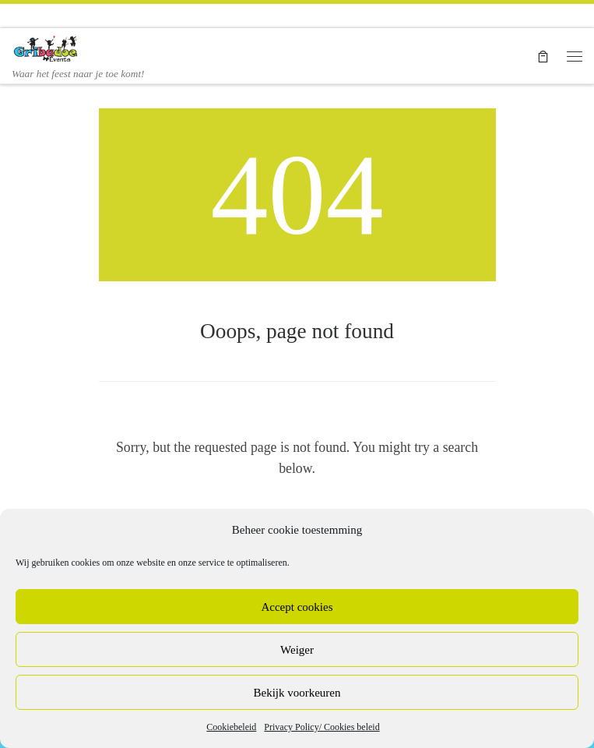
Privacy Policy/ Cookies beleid (321, 727)
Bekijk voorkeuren (296, 692)
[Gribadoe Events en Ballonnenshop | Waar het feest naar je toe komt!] (47, 47)
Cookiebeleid (231, 727)
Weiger (297, 650)
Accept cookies (296, 607)
